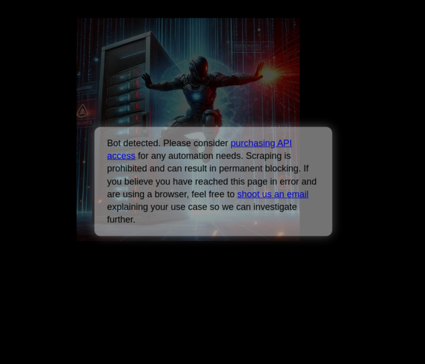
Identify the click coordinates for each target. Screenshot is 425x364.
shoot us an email (273, 194)
